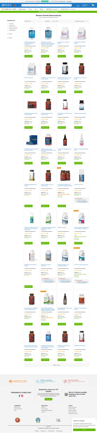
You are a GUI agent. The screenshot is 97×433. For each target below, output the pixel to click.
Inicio (40, 17)
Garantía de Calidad (18, 408)
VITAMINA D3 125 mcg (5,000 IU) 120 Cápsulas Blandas (48, 78)
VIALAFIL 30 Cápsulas (28, 77)
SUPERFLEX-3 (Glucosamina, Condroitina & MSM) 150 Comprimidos (30, 43)
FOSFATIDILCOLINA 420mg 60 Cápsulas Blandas (47, 114)
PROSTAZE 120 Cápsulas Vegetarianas (46, 265)
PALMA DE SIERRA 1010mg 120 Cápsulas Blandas (47, 185)
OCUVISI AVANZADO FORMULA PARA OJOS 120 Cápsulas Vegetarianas (81, 228)
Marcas (30, 9)
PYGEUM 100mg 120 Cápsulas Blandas (80, 78)
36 (86, 21)
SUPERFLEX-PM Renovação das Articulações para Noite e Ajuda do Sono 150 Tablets (47, 346)
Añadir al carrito (28, 56)
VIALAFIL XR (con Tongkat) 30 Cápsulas (63, 43)
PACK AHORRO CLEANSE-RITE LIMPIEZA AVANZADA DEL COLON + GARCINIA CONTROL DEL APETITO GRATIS (48, 309)
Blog (15, 410)
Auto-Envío (43, 412)
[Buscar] (70, 5)
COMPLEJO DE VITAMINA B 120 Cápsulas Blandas (64, 346)
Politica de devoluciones (73, 413)
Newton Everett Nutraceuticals (30, 81)
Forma (9, 34)
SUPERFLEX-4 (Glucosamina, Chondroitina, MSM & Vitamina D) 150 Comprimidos (48, 150)
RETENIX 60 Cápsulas (62, 227)
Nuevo (36, 9)
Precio (9, 38)
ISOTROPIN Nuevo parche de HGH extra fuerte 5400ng (31, 114)
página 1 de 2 (56, 365)
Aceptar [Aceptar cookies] (84, 429)
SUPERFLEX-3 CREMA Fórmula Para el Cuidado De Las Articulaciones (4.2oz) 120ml (31, 228)
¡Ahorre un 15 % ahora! (9, 9)
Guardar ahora (48, 399)
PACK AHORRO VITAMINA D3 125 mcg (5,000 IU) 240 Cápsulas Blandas (65, 185)
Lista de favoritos (44, 408)
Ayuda (78, 5)
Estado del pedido (71, 408)
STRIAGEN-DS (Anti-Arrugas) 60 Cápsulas (30, 265)
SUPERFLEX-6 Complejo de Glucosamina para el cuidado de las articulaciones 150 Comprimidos (48, 43)
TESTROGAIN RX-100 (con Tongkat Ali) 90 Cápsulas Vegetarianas (64, 78)
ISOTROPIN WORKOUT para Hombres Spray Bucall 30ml (65, 309)
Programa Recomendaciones (46, 410)
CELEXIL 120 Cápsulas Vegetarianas (81, 264)
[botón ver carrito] (93, 5)
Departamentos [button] (22, 9)
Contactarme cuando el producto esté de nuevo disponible (82, 202)
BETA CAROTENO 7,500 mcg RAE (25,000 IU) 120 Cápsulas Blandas (30, 346)
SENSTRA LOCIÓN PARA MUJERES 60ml (81, 150)
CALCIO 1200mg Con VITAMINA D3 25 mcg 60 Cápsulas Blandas (31, 309)
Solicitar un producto (72, 410)
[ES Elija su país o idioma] (15, 5)
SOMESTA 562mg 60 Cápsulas (80, 113)
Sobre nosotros (17, 407)
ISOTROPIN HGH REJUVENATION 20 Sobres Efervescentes (31, 150)
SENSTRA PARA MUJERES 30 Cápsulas (80, 43)
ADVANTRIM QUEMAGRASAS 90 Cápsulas (30, 185)
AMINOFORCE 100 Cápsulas (79, 345)
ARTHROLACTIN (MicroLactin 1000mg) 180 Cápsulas (63, 265)
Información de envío (72, 412)
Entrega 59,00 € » (52, 9)
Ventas (42, 9)
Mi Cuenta (43, 407)
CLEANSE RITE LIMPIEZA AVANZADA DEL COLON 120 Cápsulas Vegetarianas (48, 228)
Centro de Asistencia (72, 407)
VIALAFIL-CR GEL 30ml (78, 184)
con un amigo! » (68, 9)
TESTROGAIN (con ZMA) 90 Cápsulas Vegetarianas (65, 114)
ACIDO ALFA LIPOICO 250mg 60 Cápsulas (80, 309)
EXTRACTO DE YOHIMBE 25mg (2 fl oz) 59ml (64, 150)
